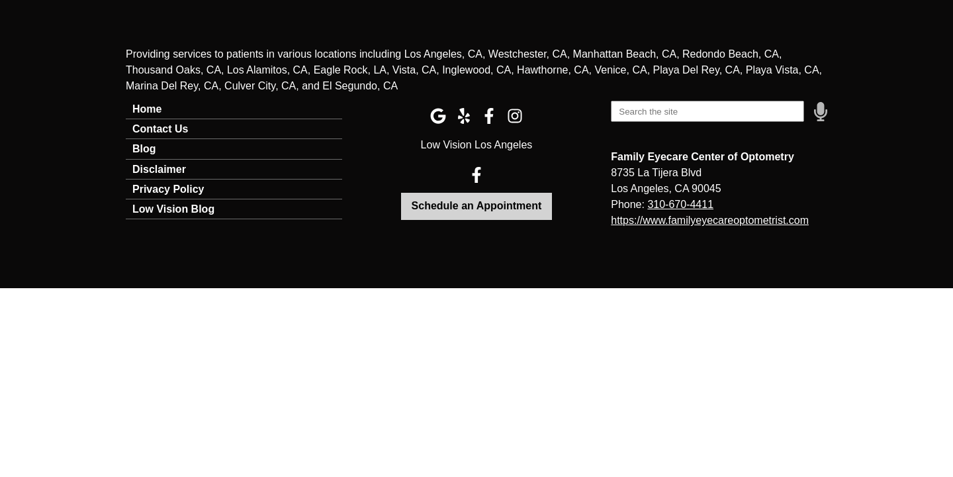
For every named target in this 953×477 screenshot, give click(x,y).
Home (146, 109)
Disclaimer (159, 169)
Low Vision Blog (173, 209)
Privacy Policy (168, 189)
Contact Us (160, 128)
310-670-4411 (680, 204)
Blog (144, 148)
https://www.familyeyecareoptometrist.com (710, 220)
